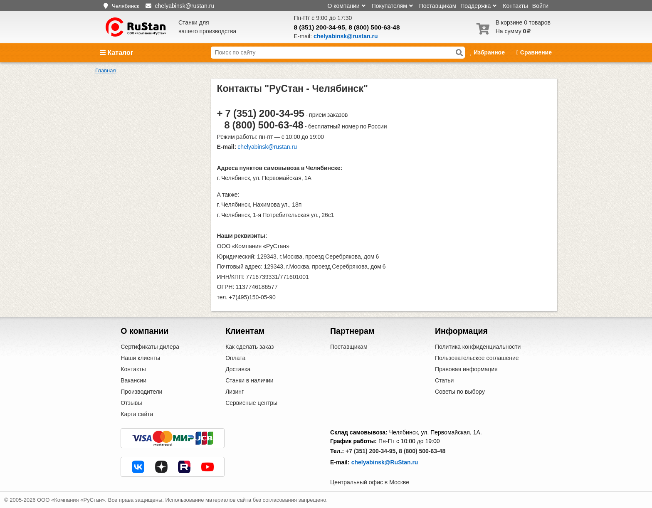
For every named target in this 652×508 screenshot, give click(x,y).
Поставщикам (438, 5)
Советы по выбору (460, 391)
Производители (141, 391)
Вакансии (133, 380)
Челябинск (125, 6)
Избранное (488, 52)
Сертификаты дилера (150, 346)
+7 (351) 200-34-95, (371, 451)
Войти (540, 5)
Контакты (515, 5)
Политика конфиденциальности (478, 346)
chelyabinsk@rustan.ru (267, 146)
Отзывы (131, 402)
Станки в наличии (249, 380)
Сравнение (534, 52)
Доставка (237, 369)
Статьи (444, 380)
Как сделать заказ (249, 346)
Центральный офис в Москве (369, 482)
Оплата (235, 358)
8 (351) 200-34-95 (319, 27)
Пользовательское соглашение (477, 358)
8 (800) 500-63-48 (374, 27)
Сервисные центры (251, 402)
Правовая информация (466, 369)
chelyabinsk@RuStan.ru (384, 462)
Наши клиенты (140, 358)
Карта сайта (137, 414)
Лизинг (234, 391)
